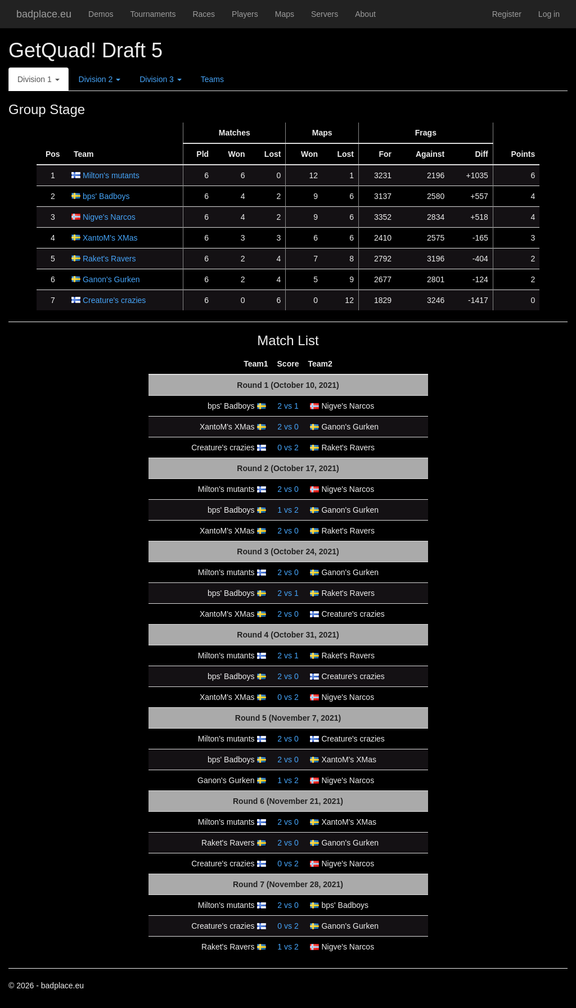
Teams (212, 79)
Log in (549, 14)
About (365, 14)
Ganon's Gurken (111, 279)
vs (287, 405)
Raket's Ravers (109, 258)
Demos (100, 14)
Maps (284, 14)
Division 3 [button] (161, 79)
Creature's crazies (114, 300)
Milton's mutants (111, 175)
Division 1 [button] (38, 79)
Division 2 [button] (100, 79)
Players (245, 14)
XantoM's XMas (110, 237)
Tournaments (153, 14)
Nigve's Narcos (109, 217)
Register (506, 14)
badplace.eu (43, 14)
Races (203, 14)
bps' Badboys (106, 196)
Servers (324, 14)
